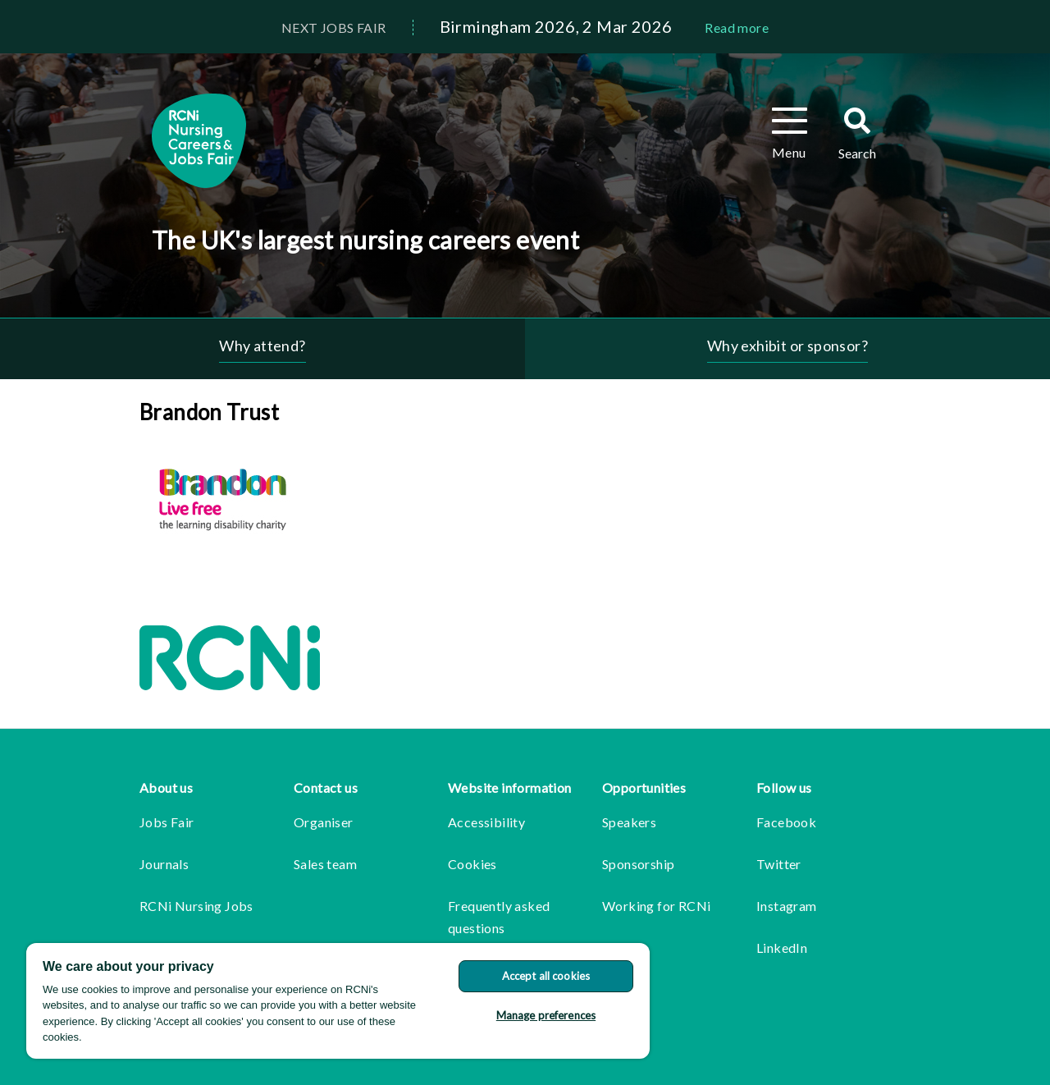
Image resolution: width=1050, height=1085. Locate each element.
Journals (164, 864)
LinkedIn (781, 947)
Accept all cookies (546, 975)
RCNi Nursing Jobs (196, 905)
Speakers (629, 822)
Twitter (778, 864)
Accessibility (486, 822)
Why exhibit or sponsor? (787, 345)
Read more (737, 27)
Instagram (786, 905)
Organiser (324, 822)
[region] (338, 1001)
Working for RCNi (656, 905)
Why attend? (262, 345)
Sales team (325, 864)
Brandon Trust (209, 412)
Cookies (472, 864)
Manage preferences (546, 1015)
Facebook (786, 822)
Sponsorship (638, 864)
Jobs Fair (166, 822)
